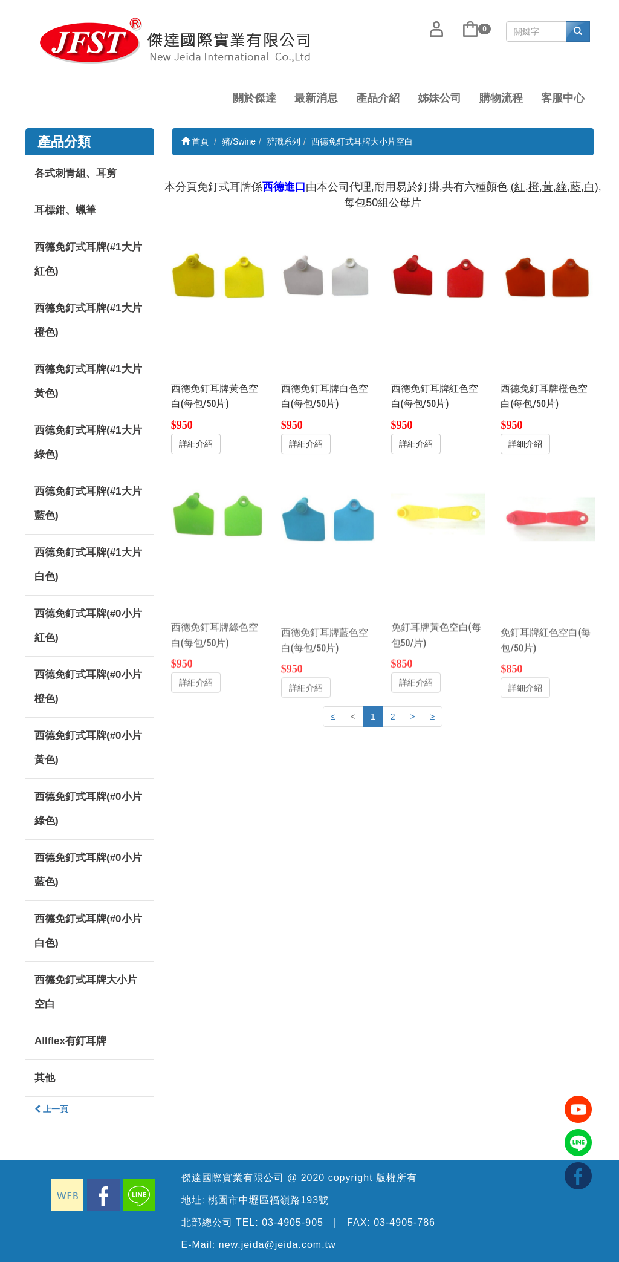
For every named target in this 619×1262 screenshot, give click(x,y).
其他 (44, 1078)
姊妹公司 (439, 98)
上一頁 (51, 1109)
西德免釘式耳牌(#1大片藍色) (88, 503)
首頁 (195, 141)
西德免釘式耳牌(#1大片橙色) (88, 320)
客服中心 (563, 98)
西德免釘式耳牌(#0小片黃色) (88, 748)
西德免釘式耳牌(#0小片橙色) (88, 686)
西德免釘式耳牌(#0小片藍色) (88, 870)
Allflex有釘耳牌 (70, 1041)
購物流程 (501, 98)
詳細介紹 (196, 443)
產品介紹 (378, 98)
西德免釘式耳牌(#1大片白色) (88, 564)
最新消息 (316, 98)
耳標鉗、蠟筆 (65, 210)
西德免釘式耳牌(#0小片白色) (88, 931)
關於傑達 (254, 98)
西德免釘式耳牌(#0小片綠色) (88, 809)
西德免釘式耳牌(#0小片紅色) (88, 625)
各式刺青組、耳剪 (75, 173)
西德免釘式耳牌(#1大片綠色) (88, 442)
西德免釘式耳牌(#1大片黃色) (88, 381)
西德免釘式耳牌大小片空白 (85, 992)
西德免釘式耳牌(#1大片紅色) (88, 259)
